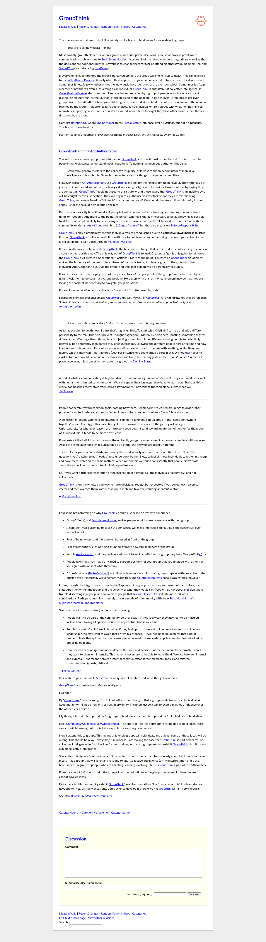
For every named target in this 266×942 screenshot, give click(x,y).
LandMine (101, 68)
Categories (139, 26)
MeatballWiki (67, 26)
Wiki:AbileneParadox (81, 80)
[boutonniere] (94, 602)
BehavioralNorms (181, 598)
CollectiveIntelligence (73, 93)
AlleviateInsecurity (145, 594)
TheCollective (132, 122)
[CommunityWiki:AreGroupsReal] (92, 796)
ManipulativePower (120, 241)
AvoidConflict (84, 554)
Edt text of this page (72, 923)
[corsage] (78, 602)
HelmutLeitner (71, 670)
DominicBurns (142, 361)
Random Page (110, 26)
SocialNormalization (114, 59)
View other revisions (101, 923)
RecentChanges (89, 26)
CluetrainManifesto (149, 577)
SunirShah (65, 602)
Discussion (75, 838)
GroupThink (74, 18)
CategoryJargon (121, 812)
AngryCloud (95, 225)
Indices (125, 26)
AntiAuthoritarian (103, 151)
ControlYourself (129, 225)
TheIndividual (105, 122)
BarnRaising (78, 122)
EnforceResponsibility (184, 225)
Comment (71, 846)
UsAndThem (179, 257)
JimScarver (66, 391)
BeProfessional (98, 573)
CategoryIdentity (70, 812)
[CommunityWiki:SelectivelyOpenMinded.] (93, 723)
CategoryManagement (96, 812)
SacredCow (66, 68)
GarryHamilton (71, 496)
